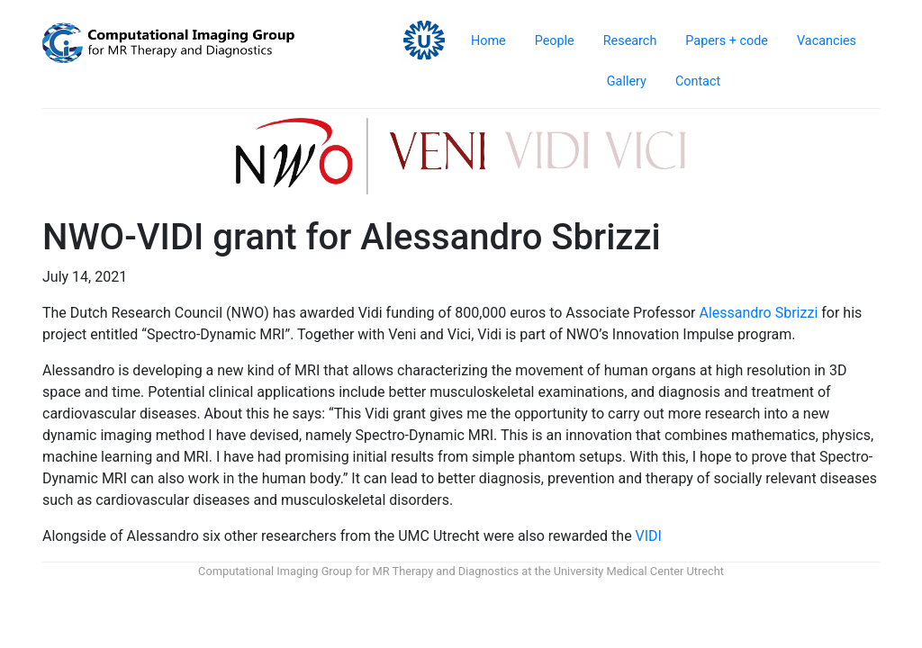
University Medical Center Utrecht (639, 571)
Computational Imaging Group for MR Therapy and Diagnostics (358, 571)
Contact (697, 81)
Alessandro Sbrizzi (758, 312)
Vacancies (826, 41)
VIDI (649, 535)
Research (630, 41)
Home (488, 41)
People (554, 41)
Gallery (626, 81)
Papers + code (726, 41)
